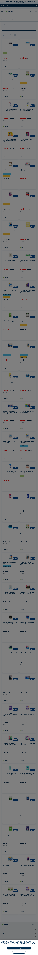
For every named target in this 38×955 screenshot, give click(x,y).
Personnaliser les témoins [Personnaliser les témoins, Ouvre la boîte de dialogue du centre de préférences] (19, 952)
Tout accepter (19, 948)
